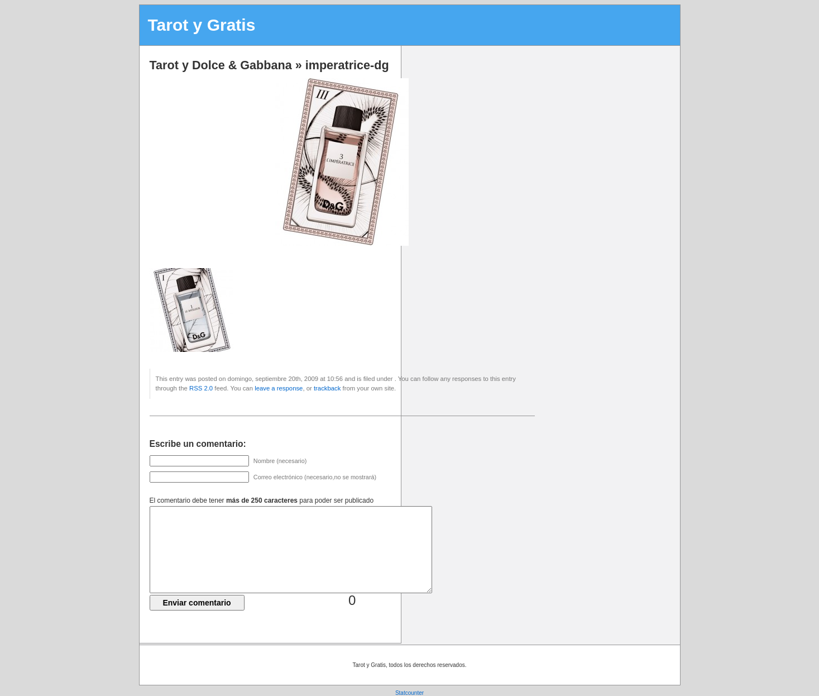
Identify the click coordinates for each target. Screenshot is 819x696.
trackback (327, 388)
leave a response (279, 388)
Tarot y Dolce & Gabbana (221, 65)
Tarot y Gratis (202, 25)
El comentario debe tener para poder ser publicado (262, 500)
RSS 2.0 (201, 388)
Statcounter (409, 693)
